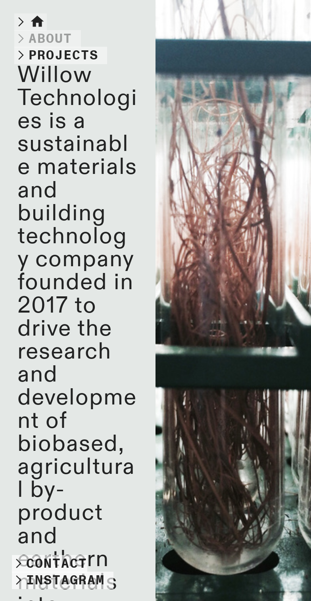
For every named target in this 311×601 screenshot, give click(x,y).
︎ (43, 39)
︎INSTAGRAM (58, 580)
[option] (233, 300)
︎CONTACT (49, 563)
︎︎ (30, 22)
